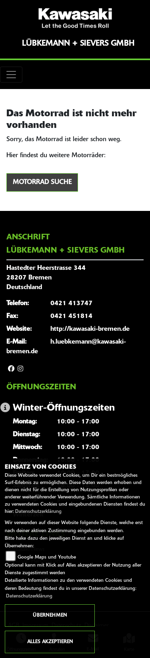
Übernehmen (50, 615)
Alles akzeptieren (50, 642)
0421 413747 (71, 303)
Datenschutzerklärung (38, 511)
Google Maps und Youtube (47, 557)
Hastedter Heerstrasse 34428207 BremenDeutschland (46, 278)
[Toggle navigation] (11, 75)
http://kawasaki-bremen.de (90, 329)
